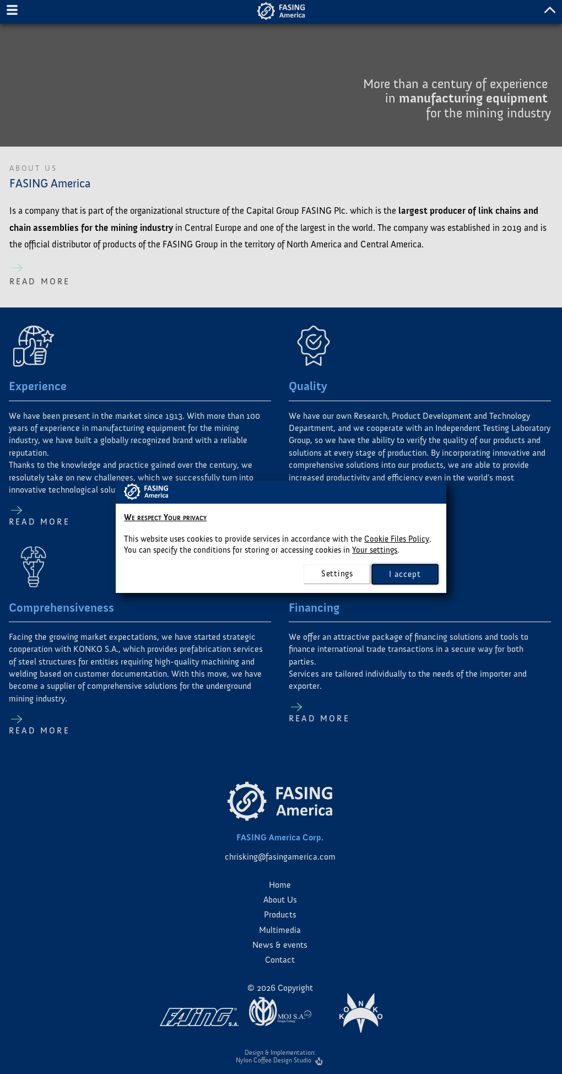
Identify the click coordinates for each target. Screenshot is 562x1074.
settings (337, 574)
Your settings (374, 550)
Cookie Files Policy (396, 539)
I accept (404, 574)
